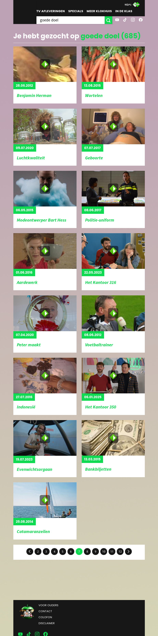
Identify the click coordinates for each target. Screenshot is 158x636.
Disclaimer (47, 623)
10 (103, 551)
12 (120, 551)
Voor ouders (48, 605)
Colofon (45, 617)
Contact (45, 611)
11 (111, 551)
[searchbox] (70, 20)
